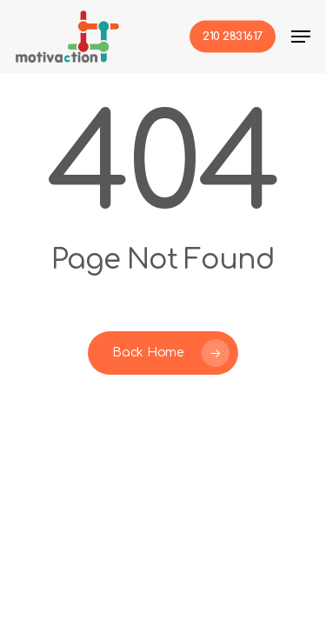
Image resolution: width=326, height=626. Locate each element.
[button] (300, 36)
